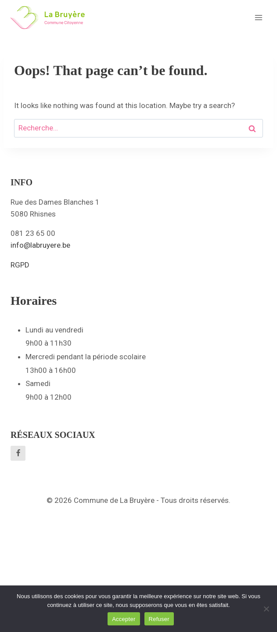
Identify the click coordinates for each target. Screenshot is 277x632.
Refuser (159, 619)
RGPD (20, 264)
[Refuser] (266, 608)
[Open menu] (258, 17)
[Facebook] (18, 453)
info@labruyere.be (40, 245)
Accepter (123, 619)
